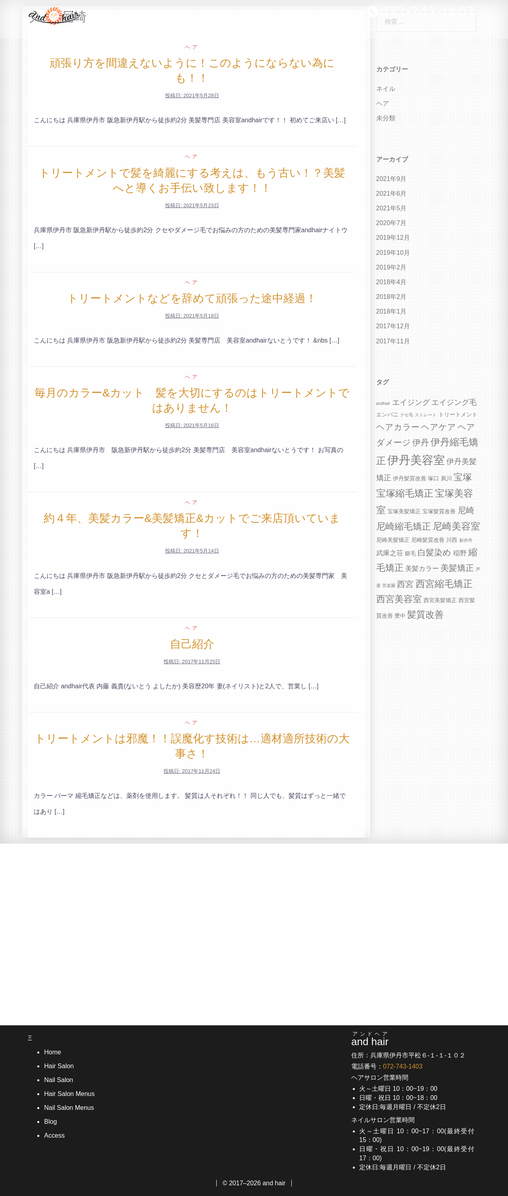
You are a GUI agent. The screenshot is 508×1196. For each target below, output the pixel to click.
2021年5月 (391, 208)
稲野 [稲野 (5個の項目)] (460, 553)
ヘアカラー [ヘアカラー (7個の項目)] (397, 426)
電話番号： (387, 1066)
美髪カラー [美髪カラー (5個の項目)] (422, 568)
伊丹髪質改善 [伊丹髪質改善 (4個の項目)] (409, 478)
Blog (438, 32)
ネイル (385, 88)
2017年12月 (393, 326)
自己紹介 (192, 644)
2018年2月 (391, 296)
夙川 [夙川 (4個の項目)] (446, 478)
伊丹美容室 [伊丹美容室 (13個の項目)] (416, 459)
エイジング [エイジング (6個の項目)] (411, 402)
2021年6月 (391, 193)
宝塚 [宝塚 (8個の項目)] (463, 477)
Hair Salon (360, 32)
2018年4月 (391, 282)
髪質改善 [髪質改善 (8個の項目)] (425, 615)
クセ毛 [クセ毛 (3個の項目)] (406, 414)
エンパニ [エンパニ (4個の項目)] (387, 414)
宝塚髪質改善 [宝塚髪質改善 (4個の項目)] (439, 511)
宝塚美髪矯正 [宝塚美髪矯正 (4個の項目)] (404, 511)
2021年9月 (391, 178)
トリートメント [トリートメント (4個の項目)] (458, 414)
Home (328, 32)
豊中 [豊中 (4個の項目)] (400, 615)
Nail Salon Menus (68, 1107)
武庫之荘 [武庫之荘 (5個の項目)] (389, 553)
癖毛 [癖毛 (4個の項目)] (410, 553)
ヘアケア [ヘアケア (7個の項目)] (438, 426)
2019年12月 (393, 237)
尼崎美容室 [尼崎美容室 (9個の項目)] (456, 526)
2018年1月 (391, 311)
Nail (390, 32)
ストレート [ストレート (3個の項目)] (426, 414)
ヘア (192, 47)
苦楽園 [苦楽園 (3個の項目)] (388, 585)
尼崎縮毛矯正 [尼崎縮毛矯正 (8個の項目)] (403, 527)
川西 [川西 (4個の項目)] (451, 540)
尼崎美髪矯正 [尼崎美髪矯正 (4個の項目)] (393, 540)
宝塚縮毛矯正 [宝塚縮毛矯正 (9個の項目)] (404, 493)
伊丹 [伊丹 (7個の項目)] (420, 442)
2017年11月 (393, 341)
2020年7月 (391, 223)
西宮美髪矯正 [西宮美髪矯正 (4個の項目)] (440, 600)
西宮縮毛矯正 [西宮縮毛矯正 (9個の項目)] (444, 583)
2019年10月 (393, 252)
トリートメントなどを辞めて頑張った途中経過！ (192, 298)
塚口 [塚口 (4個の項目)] (433, 478)
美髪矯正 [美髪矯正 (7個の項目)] (457, 567)
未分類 (385, 118)
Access (465, 32)
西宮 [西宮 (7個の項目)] (405, 584)
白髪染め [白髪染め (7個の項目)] (434, 552)
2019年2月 (391, 267)
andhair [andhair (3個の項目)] (383, 403)
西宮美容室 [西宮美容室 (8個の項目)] (399, 599)
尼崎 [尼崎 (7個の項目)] (466, 510)
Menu (413, 32)
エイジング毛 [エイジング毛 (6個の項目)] (454, 402)
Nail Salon (58, 1080)
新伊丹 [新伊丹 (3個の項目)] (465, 540)
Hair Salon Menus (69, 1093)
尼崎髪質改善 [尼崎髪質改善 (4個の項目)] (427, 540)
